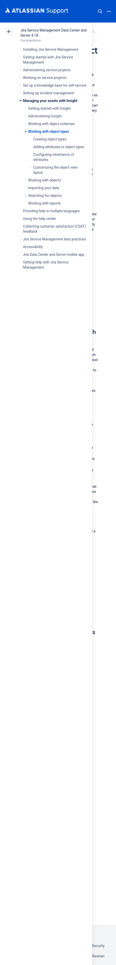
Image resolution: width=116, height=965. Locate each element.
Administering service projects (47, 70)
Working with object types (48, 131)
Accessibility (33, 247)
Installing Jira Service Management (50, 49)
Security (98, 946)
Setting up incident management (48, 93)
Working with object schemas (51, 124)
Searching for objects (45, 196)
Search (100, 11)
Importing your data (43, 188)
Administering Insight (45, 116)
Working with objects (44, 180)
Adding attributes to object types (58, 147)
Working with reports (44, 203)
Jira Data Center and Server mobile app (53, 254)
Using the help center (39, 219)
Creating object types (49, 139)
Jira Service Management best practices (54, 239)
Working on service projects (44, 78)
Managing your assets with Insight (50, 101)
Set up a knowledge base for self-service (54, 85)
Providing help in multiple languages (51, 211)
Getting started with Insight (49, 108)
